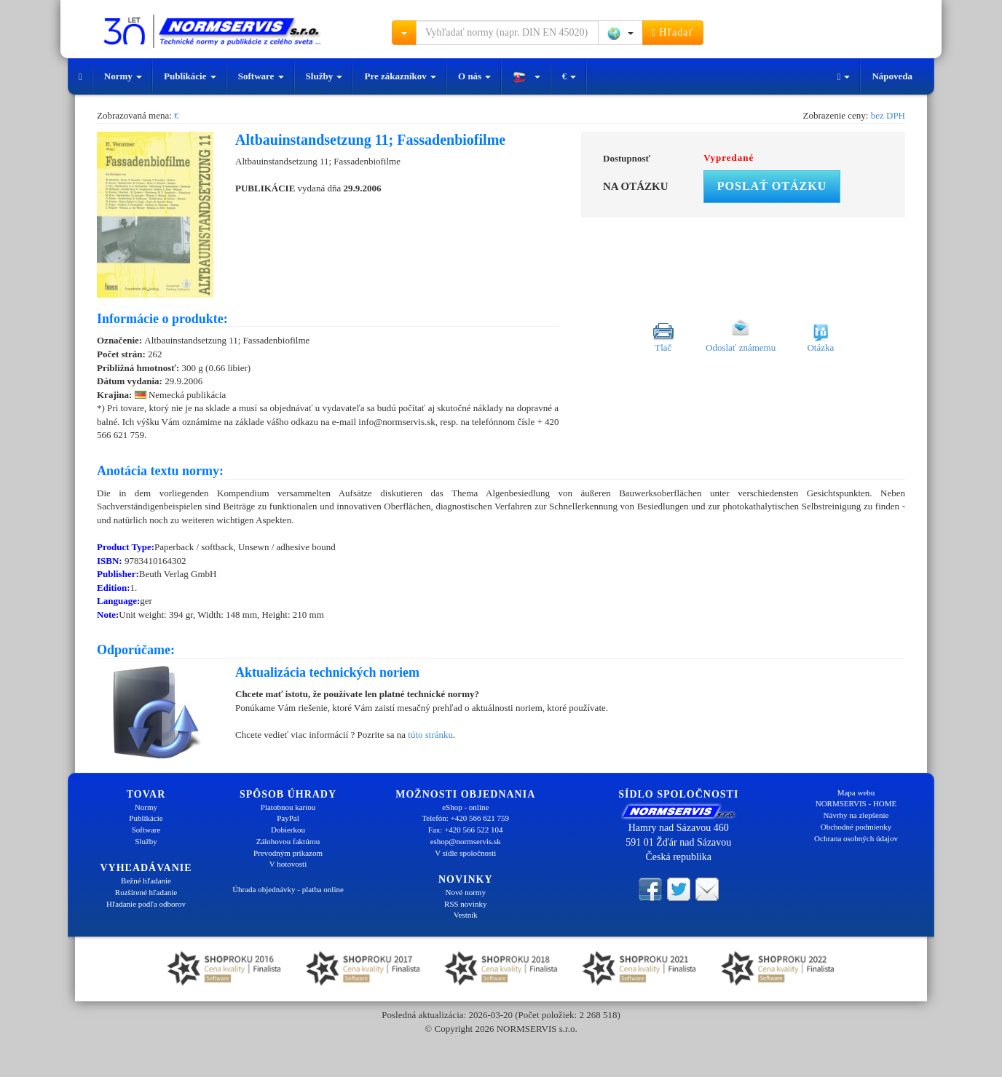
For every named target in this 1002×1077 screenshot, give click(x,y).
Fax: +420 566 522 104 (465, 829)
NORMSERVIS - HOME (856, 803)
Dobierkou (288, 829)
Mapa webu (856, 792)
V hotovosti (288, 863)
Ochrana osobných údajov (856, 838)
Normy (123, 76)
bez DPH (888, 115)
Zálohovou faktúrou (288, 841)
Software (261, 76)
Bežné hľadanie (146, 880)
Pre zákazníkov (400, 76)
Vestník (466, 914)
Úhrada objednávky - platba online (288, 889)
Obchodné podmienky (856, 826)
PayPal (288, 818)
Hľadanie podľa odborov (146, 903)
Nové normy (466, 892)
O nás (474, 76)
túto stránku (430, 734)
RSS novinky (465, 903)
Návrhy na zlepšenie (856, 815)
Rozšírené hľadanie (146, 892)
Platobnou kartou (288, 807)
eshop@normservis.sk (465, 841)
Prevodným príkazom (288, 853)
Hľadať (673, 33)
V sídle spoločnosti (465, 853)
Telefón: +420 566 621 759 (465, 818)
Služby (324, 76)
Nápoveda (892, 76)
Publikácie (190, 76)
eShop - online (465, 807)
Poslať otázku (772, 186)
